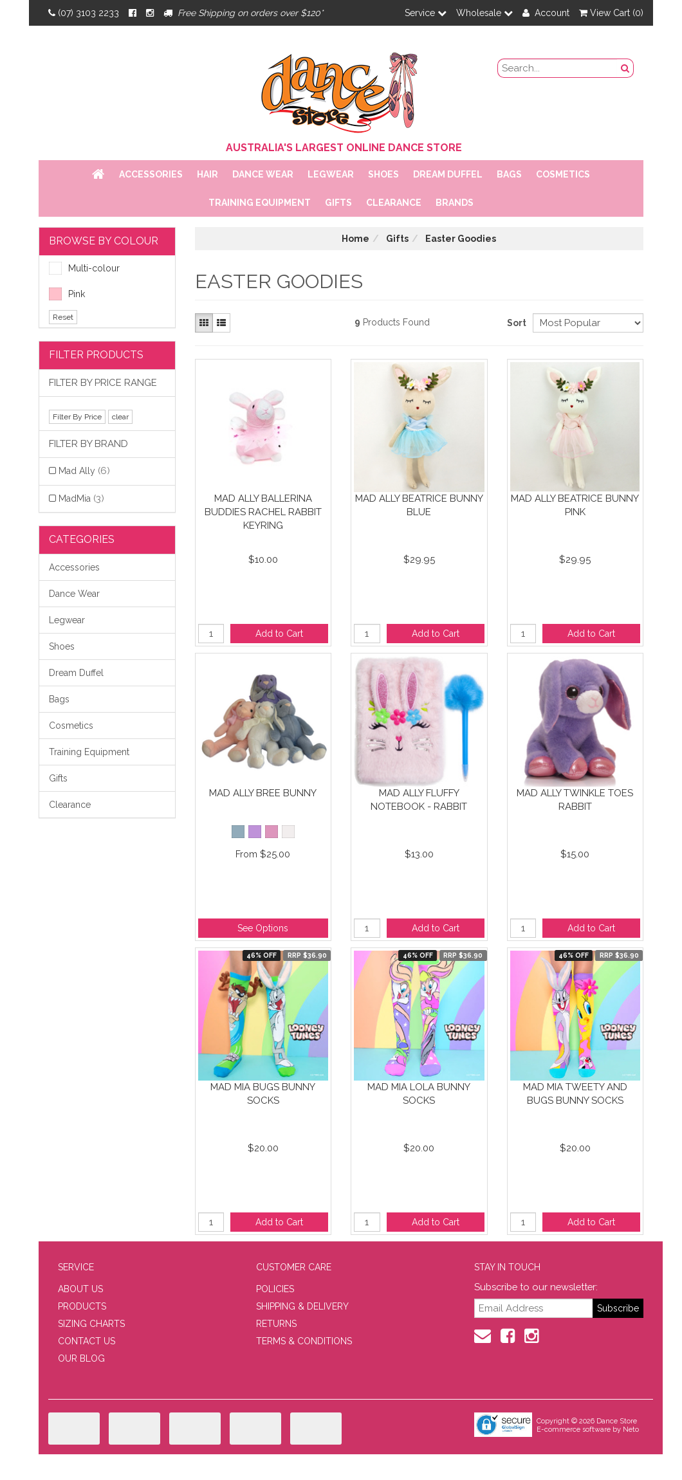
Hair (207, 174)
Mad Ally (84, 471)
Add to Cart (279, 633)
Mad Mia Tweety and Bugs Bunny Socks (575, 1093)
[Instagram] (150, 13)
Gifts (338, 202)
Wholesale (484, 13)
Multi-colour (84, 268)
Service (426, 13)
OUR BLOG (81, 1358)
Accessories (151, 174)
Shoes (383, 174)
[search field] (557, 68)
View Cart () (611, 13)
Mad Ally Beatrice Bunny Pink (575, 505)
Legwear (331, 174)
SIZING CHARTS (91, 1324)
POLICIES (275, 1289)
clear (120, 416)
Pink (67, 294)
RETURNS (276, 1324)
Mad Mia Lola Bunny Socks (418, 1093)
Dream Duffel (448, 174)
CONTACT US (86, 1341)
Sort (515, 323)
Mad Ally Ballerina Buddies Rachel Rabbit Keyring (263, 512)
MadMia (81, 498)
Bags (509, 174)
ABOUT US (80, 1289)
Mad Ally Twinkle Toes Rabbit (575, 799)
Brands (455, 202)
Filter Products (96, 355)
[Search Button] (625, 68)
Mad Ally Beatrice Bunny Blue (419, 505)
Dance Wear (262, 174)
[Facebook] (132, 13)
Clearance (393, 202)
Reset (63, 317)
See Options (262, 928)
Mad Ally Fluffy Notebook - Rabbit (419, 799)
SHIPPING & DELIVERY (302, 1306)
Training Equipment (259, 202)
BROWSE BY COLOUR (103, 241)
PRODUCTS (82, 1306)
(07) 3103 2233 (83, 13)
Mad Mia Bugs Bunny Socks (262, 1093)
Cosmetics (563, 174)
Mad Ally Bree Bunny (263, 793)
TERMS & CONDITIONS (304, 1341)
